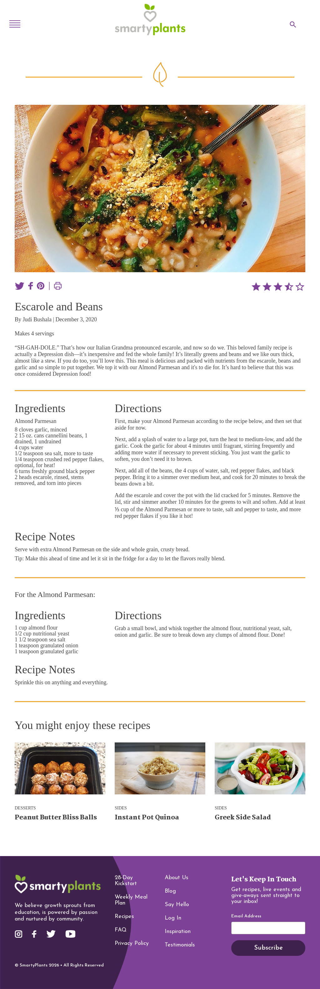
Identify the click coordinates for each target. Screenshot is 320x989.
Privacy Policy (132, 943)
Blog (170, 891)
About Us (176, 878)
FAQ (121, 930)
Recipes (124, 917)
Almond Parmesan (35, 421)
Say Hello (177, 905)
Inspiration (178, 932)
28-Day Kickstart (126, 881)
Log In (173, 918)
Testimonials (180, 945)
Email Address (246, 916)
